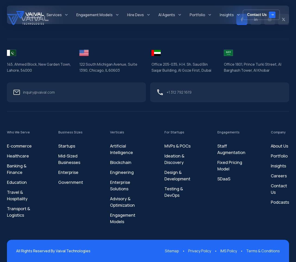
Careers (279, 176)
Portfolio (279, 156)
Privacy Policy (199, 250)
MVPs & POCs (177, 146)
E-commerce (19, 146)
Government (70, 182)
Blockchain (120, 162)
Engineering (122, 172)
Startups (66, 146)
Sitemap (172, 250)
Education (17, 182)
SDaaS (223, 179)
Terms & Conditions (263, 250)
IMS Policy (228, 250)
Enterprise (68, 172)
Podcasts (280, 202)
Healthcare (18, 156)
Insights (278, 166)
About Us (279, 146)
